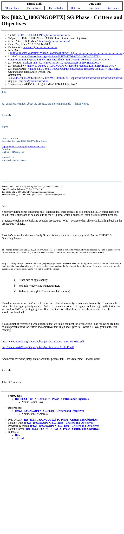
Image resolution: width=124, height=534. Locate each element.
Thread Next (34, 8)
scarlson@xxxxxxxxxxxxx (54, 41)
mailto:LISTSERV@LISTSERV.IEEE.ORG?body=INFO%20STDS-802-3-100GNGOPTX (60, 59)
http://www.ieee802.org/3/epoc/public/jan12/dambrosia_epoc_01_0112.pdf (43, 341)
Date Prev (76, 8)
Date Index (113, 8)
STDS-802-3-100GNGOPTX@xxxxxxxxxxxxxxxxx (41, 35)
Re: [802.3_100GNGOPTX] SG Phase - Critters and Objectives (52, 398)
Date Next (94, 8)
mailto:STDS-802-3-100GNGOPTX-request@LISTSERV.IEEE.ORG (61, 62)
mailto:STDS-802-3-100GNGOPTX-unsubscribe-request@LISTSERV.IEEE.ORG (74, 68)
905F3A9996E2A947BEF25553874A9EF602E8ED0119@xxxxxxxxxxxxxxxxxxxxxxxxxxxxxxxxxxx (66, 53)
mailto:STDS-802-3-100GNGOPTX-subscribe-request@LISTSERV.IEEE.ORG (70, 65)
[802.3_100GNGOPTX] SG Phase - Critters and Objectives (49, 410)
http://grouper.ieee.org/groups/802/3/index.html (23, 146)
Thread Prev (12, 8)
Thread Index (56, 8)
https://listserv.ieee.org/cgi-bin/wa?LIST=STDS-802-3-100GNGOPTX (60, 56)
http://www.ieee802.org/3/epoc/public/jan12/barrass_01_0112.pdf (38, 347)
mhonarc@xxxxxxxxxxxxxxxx (40, 47)
